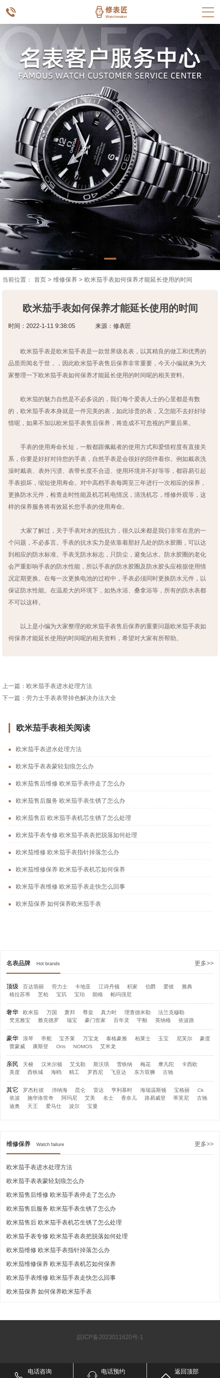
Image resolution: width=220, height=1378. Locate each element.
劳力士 (59, 987)
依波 (14, 1098)
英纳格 (163, 1020)
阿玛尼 (69, 1098)
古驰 (168, 1072)
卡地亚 (83, 987)
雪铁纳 (124, 1064)
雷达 (98, 1090)
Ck (201, 1090)
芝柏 (43, 994)
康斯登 (40, 1046)
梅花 (145, 1064)
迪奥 (14, 1106)
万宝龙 (91, 1038)
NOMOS (82, 1046)
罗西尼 (95, 1072)
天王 (32, 1106)
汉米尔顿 (51, 1064)
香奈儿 (129, 1098)
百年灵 (121, 1020)
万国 (51, 1012)
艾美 (90, 1098)
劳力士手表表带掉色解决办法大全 (71, 698)
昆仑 (80, 1090)
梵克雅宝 (19, 1020)
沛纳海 (59, 1090)
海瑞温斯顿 (153, 1090)
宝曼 (92, 1106)
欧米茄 (31, 1012)
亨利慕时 (121, 1090)
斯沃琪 (101, 1064)
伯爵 (150, 987)
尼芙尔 (184, 1038)
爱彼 (168, 987)
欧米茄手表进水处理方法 (59, 686)
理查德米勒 (137, 1012)
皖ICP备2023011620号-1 (110, 1337)
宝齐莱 (67, 1038)
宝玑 (61, 994)
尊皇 (88, 1012)
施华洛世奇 (40, 1098)
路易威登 (155, 1098)
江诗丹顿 (109, 987)
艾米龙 (108, 1046)
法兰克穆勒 (171, 1012)
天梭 (28, 1064)
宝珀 (79, 994)
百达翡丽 (33, 987)
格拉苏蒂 (19, 994)
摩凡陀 (166, 1064)
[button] (110, 259)
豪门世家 (95, 1020)
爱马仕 (53, 1106)
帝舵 (46, 1038)
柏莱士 (143, 1038)
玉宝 (163, 1038)
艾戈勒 (77, 1064)
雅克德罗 (48, 1020)
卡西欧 (190, 1064)
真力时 (109, 1012)
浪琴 (28, 1038)
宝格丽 (182, 1090)
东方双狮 (144, 1072)
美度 (14, 1072)
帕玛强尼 (121, 994)
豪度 (205, 1038)
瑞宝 (72, 1020)
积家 (132, 987)
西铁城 (35, 1072)
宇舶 (142, 1020)
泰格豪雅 (116, 1038)
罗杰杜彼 (33, 1090)
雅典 (187, 987)
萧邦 (69, 1012)
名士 (108, 1098)
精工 (74, 1072)
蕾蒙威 (17, 1046)
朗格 (98, 994)
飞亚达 (118, 1072)
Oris (61, 1046)
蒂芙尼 (181, 1098)
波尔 (74, 1106)
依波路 (186, 1020)
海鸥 (56, 1072)
